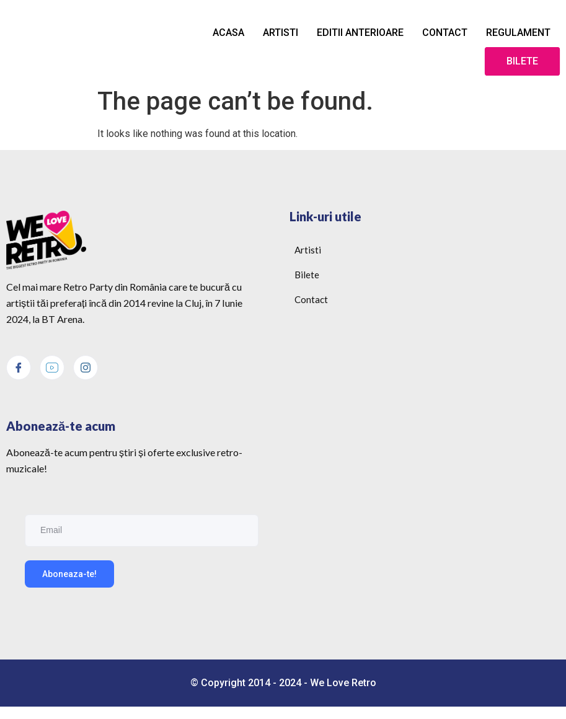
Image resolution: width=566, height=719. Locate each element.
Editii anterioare (360, 32)
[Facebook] (18, 367)
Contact (444, 32)
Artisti (280, 32)
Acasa (228, 32)
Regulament (518, 32)
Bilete (522, 61)
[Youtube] (52, 367)
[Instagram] (85, 367)
